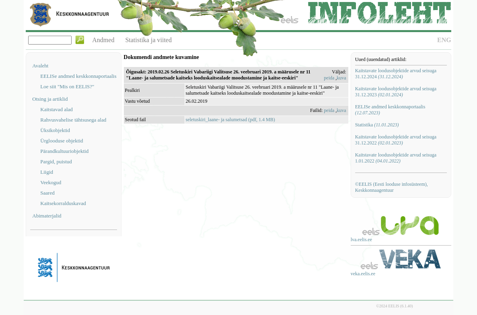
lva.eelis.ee (361, 239)
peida (329, 78)
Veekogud (50, 182)
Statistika (377, 125)
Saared (47, 193)
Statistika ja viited (148, 40)
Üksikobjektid (55, 130)
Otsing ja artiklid (50, 99)
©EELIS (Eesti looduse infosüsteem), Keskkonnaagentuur (391, 187)
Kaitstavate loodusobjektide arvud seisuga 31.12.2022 (395, 140)
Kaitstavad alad (56, 109)
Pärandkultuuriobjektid (64, 151)
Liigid (46, 172)
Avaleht (40, 66)
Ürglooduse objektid (61, 141)
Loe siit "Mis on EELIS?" (67, 86)
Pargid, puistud (56, 162)
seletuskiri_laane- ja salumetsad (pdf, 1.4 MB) (230, 119)
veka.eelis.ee (363, 273)
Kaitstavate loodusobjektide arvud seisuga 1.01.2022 (395, 158)
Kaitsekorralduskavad (63, 203)
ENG (444, 40)
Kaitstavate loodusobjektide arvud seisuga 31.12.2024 (395, 73)
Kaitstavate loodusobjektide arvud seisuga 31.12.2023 (395, 92)
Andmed (103, 40)
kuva (341, 78)
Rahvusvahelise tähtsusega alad (73, 120)
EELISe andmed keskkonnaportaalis (78, 76)
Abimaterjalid (46, 216)
